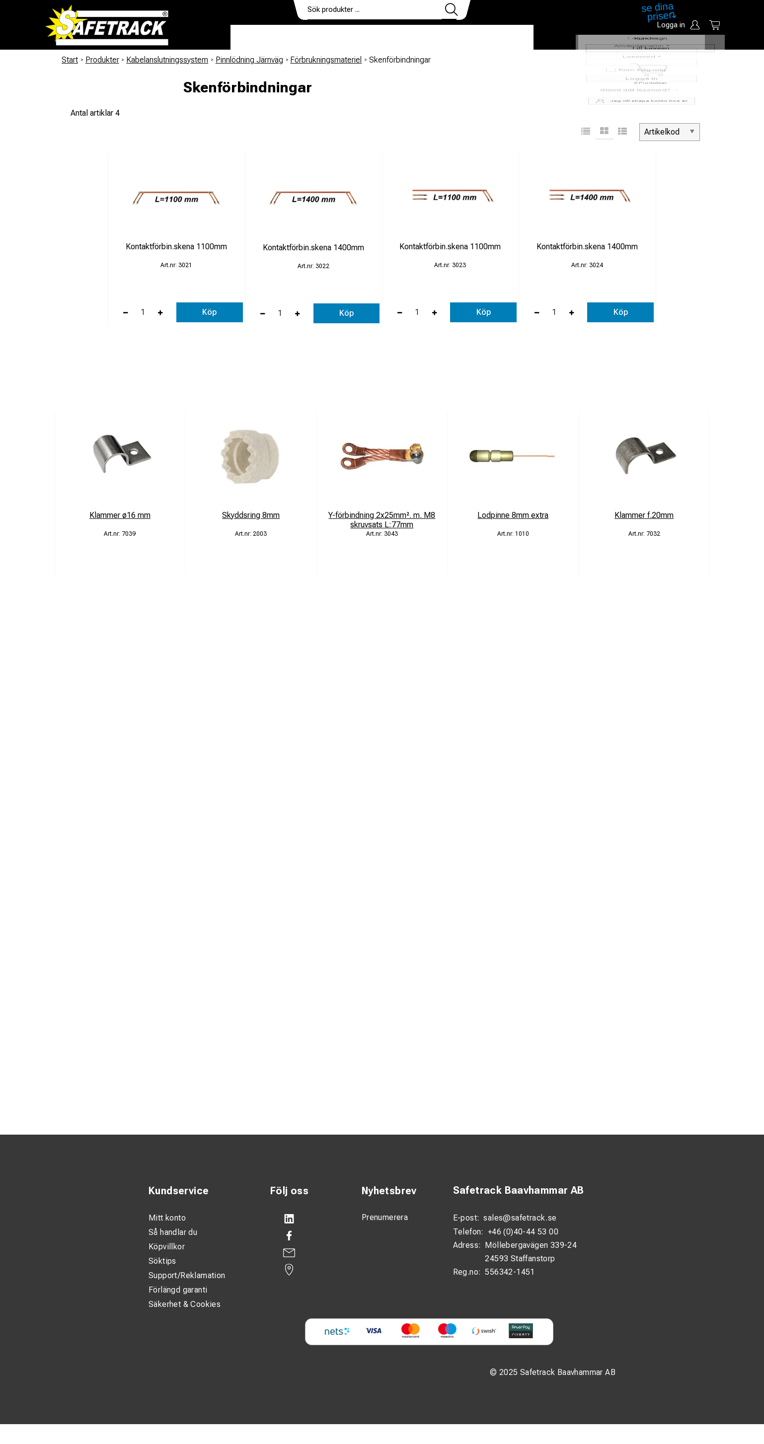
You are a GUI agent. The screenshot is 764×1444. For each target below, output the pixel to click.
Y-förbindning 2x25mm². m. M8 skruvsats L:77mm (381, 519)
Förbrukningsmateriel (326, 60)
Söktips (162, 1261)
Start (70, 60)
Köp (209, 312)
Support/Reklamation (187, 1275)
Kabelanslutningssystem (167, 60)
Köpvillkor (167, 1246)
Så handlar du (173, 1232)
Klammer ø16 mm (120, 515)
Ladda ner (504, 37)
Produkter (261, 37)
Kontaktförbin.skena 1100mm (176, 246)
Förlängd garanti (178, 1290)
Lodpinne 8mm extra (512, 515)
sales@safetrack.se (519, 1218)
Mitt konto (167, 1218)
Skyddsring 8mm (251, 515)
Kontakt (449, 37)
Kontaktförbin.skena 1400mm (313, 247)
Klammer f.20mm (644, 515)
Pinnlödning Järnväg (249, 60)
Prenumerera (385, 1217)
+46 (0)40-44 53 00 (523, 1231)
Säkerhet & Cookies (185, 1304)
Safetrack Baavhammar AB (518, 1190)
